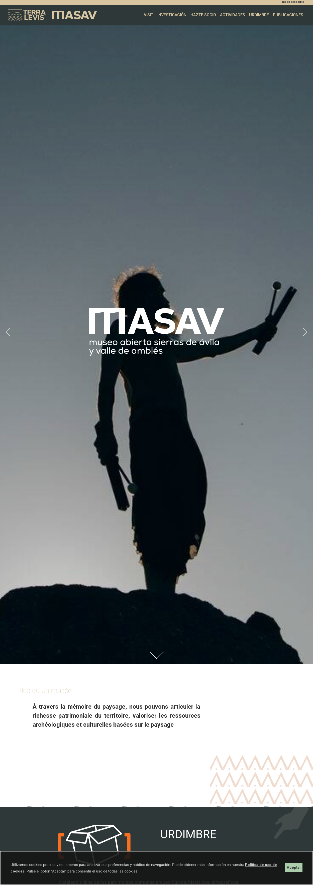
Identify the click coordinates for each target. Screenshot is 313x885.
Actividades (232, 15)
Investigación (171, 15)
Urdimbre (259, 15)
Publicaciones (288, 15)
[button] (8, 332)
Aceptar (294, 867)
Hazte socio (203, 15)
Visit (148, 15)
